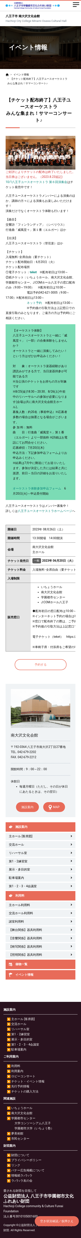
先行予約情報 (20, 1086)
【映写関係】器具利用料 (25, 946)
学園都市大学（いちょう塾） (34, 1128)
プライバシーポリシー (26, 1160)
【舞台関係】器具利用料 (25, 930)
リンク (15, 1165)
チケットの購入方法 (24, 1091)
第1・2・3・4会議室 (23, 886)
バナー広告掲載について (27, 1170)
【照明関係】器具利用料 (25, 954)
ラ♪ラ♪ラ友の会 (21, 1180)
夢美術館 (17, 1133)
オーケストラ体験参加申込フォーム (37, 488)
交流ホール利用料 (21, 913)
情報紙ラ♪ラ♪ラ (21, 1175)
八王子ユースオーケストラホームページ (45, 511)
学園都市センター (23, 1118)
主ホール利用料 (19, 905)
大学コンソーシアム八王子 (32, 1123)
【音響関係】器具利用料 (25, 938)
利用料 (15, 1066)
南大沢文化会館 (21, 1113)
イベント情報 (21, 74)
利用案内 (17, 1071)
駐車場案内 (16, 877)
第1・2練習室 (18, 861)
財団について (20, 1155)
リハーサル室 (18, 853)
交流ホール (16, 844)
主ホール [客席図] (20, 836)
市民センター (20, 1138)
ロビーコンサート (23, 1076)
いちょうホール (21, 1108)
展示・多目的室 (19, 869)
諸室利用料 (16, 921)
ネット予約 (34, 303)
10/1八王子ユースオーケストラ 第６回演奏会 (36, 182)
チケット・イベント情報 (27, 1081)
